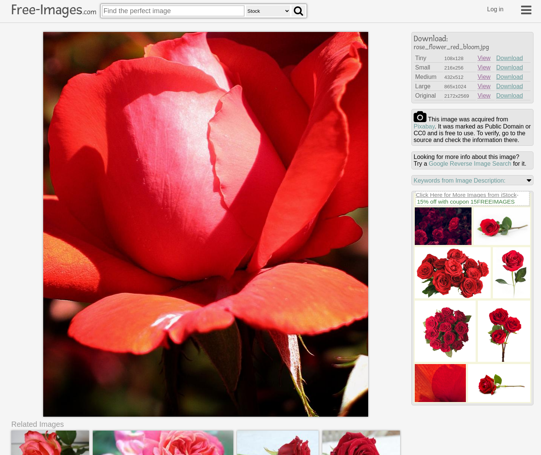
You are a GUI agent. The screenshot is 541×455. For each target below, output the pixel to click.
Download (509, 58)
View (484, 58)
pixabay (424, 126)
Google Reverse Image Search (470, 163)
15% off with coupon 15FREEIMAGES (466, 201)
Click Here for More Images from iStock (466, 195)
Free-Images (53, 9)
